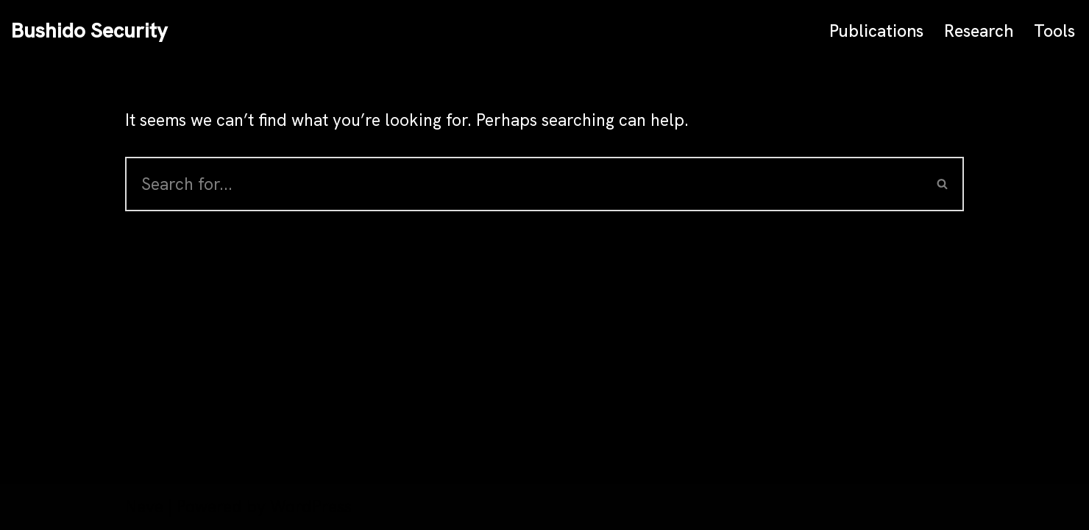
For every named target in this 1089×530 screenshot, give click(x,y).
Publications (876, 31)
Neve (144, 506)
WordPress (311, 506)
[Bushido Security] (89, 31)
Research (978, 31)
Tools (1054, 31)
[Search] (523, 184)
